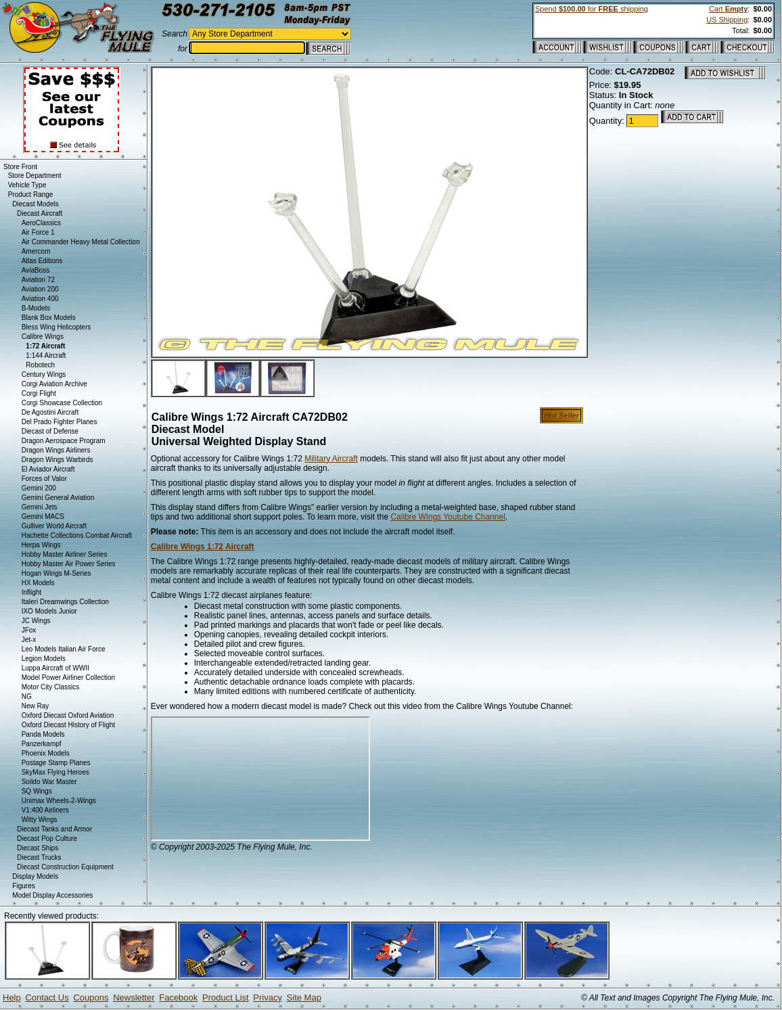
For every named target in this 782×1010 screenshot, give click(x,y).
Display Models (35, 876)
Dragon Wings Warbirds (57, 459)
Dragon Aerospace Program (64, 440)
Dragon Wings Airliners (56, 450)
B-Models (36, 308)
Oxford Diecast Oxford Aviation (68, 715)
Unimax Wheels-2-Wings (59, 800)
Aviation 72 (38, 279)
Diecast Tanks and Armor (54, 829)
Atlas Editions (42, 261)
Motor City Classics (51, 687)
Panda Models (43, 734)
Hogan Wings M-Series (56, 573)
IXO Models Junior (49, 611)
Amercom (36, 251)
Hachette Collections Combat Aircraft (77, 535)
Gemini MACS (43, 516)
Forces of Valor (44, 478)
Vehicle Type (27, 185)
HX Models (38, 583)
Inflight (31, 592)
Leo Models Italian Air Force (64, 649)
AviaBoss (36, 270)
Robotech (40, 365)
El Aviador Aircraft (48, 469)
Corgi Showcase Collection (62, 403)
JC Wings (36, 620)
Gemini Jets (40, 507)
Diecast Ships (37, 848)
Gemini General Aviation (58, 497)
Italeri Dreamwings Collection (66, 601)
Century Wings (44, 374)
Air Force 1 (38, 232)
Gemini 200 (39, 488)
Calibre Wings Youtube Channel (447, 517)
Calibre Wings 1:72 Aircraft (202, 546)
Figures (23, 886)
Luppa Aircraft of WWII (55, 668)
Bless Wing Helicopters (56, 327)
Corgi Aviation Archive (54, 384)
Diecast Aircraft (39, 213)
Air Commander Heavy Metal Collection (81, 242)
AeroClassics (41, 223)
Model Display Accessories (52, 895)
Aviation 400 (40, 298)
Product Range (30, 194)
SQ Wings (37, 791)
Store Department (35, 175)
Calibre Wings (43, 336)
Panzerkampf (42, 744)
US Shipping (727, 20)
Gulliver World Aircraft (54, 526)
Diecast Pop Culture (47, 838)
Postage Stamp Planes (56, 762)
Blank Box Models (49, 317)
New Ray (35, 706)
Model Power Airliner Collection (68, 677)
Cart (728, 9)
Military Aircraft (331, 458)
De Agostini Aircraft (50, 412)
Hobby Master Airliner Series (65, 554)
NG (27, 696)
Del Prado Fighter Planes (59, 422)
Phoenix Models (46, 753)
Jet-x (29, 639)
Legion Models (44, 658)
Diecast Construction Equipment (65, 867)
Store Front (20, 166)
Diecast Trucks (39, 857)
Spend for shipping (591, 9)
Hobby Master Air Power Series (69, 564)
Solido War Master (49, 781)
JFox (29, 630)
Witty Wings (40, 819)
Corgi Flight (39, 393)
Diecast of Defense (50, 431)
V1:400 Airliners (45, 810)
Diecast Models (35, 204)
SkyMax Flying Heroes (55, 772)
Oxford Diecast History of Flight (68, 725)
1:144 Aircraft (46, 355)
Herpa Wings (41, 545)
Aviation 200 (40, 289)
